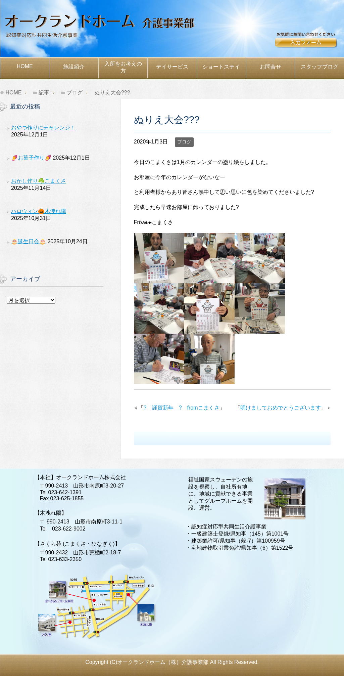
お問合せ (309, 42)
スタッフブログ (319, 67)
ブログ (184, 141)
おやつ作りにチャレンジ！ (43, 127)
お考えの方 (123, 67)
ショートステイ (221, 67)
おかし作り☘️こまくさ (38, 181)
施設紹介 (74, 67)
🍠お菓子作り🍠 (31, 158)
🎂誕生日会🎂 (28, 241)
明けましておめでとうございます (280, 408)
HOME (25, 66)
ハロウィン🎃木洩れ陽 (38, 211)
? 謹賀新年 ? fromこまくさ (181, 408)
